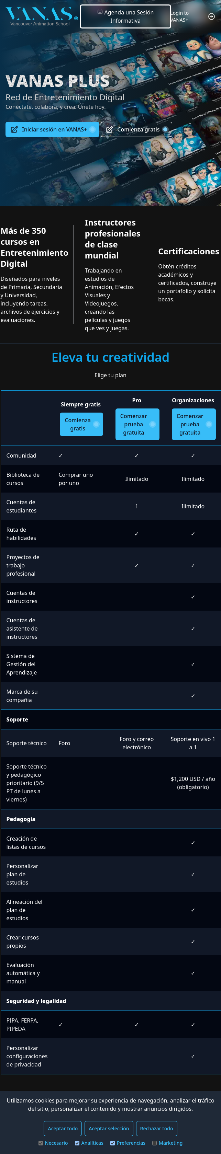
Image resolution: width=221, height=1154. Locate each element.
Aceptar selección (109, 1128)
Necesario (53, 1143)
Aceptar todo (63, 1128)
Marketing (167, 1143)
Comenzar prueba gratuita (137, 424)
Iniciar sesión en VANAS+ (52, 129)
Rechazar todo (156, 1128)
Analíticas (89, 1143)
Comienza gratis (136, 129)
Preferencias (127, 1143)
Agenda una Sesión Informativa (125, 16)
